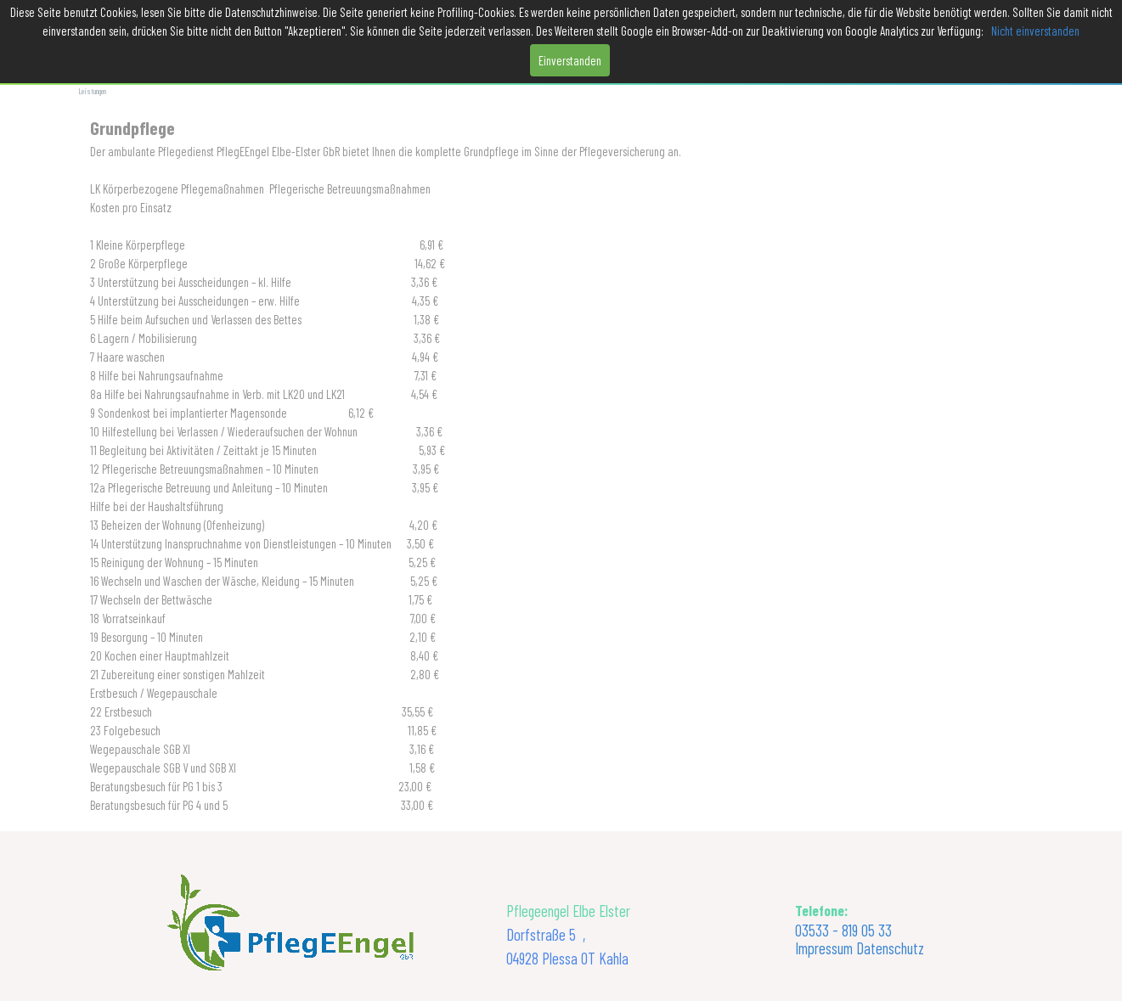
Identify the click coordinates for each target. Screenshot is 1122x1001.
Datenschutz (890, 948)
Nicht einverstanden (1035, 30)
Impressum (824, 948)
